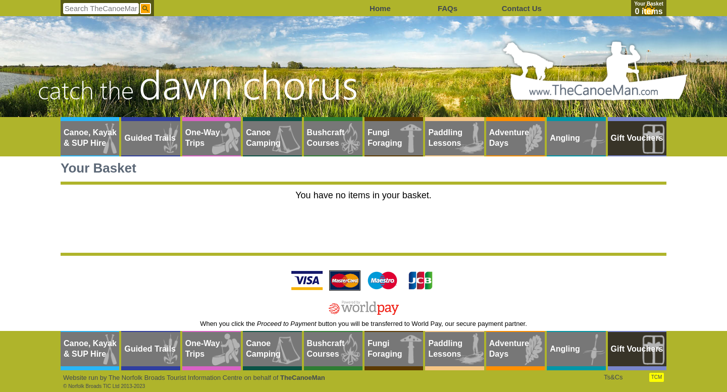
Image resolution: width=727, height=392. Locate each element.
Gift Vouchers (637, 138)
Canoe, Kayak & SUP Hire (90, 137)
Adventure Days (509, 137)
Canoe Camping (263, 137)
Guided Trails (149, 138)
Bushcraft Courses (326, 137)
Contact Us (522, 8)
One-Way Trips (202, 137)
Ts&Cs (613, 377)
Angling (565, 138)
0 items (648, 11)
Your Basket (648, 4)
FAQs (447, 8)
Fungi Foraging (385, 137)
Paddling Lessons (445, 137)
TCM (656, 377)
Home (380, 8)
